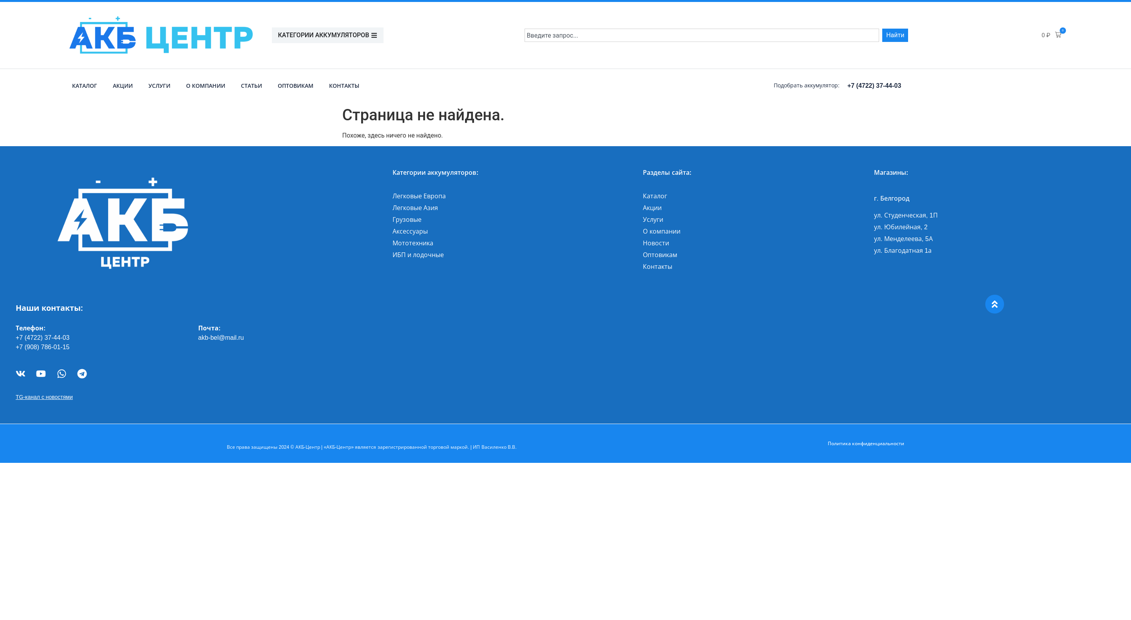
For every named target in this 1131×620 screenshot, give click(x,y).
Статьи (251, 86)
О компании (205, 86)
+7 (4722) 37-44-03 (874, 85)
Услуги (159, 86)
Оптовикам (295, 86)
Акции (123, 86)
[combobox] (702, 35)
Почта (208, 328)
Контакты (344, 86)
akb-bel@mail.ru (221, 337)
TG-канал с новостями (44, 397)
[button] (1051, 35)
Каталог (84, 86)
